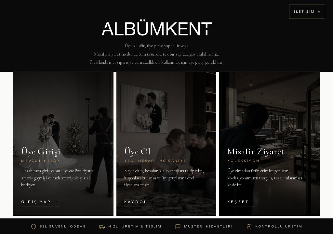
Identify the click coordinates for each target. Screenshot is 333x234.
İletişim (304, 12)
